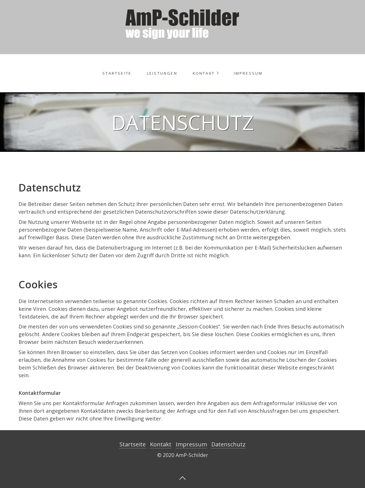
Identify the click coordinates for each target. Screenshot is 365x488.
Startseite (116, 73)
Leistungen (162, 73)
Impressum (248, 73)
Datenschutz (228, 444)
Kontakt (204, 73)
